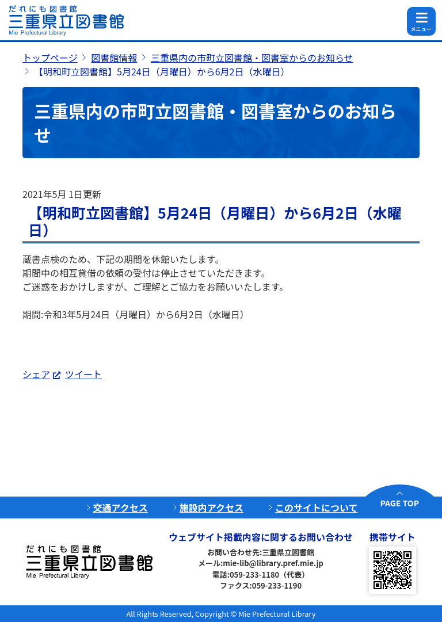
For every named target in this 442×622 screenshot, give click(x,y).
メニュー (420, 29)
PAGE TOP (399, 503)
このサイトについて (316, 507)
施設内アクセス (211, 507)
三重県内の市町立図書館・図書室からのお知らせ (252, 57)
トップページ (50, 57)
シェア (36, 374)
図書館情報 (114, 57)
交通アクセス (120, 507)
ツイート (83, 374)
